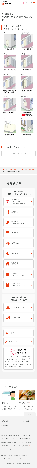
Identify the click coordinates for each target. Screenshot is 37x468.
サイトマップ (20, 458)
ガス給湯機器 (30, 169)
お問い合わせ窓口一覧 (8, 446)
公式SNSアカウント (7, 449)
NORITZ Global (26, 442)
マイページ (26, 435)
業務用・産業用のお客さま (9, 442)
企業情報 (4, 425)
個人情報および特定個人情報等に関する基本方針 (14, 455)
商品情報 (9, 169)
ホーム (3, 169)
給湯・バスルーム (19, 169)
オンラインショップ (7, 439)
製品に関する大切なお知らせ (10, 435)
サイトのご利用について (8, 458)
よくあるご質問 (23, 446)
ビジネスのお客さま (23, 439)
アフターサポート (25, 421)
